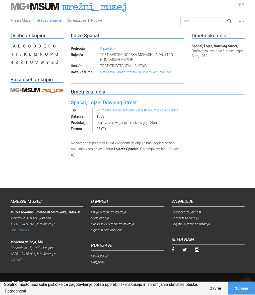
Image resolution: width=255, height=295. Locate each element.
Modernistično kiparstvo (131, 110)
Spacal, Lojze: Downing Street (104, 102)
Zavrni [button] (215, 288)
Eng (242, 20)
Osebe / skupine (49, 20)
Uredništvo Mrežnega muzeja (112, 224)
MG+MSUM (99, 256)
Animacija (104, 110)
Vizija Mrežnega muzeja (108, 212)
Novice (96, 20)
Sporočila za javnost (186, 212)
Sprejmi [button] (241, 288)
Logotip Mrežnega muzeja (191, 224)
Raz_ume (98, 262)
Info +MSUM (19, 230)
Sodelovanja (100, 218)
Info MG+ (17, 260)
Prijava (240, 4)
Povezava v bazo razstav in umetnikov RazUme (136, 72)
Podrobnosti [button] (15, 291)
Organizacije (76, 20)
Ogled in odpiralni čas (107, 230)
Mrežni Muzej (20, 20)
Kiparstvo (107, 48)
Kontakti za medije (185, 218)
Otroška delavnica (165, 110)
